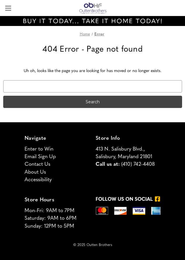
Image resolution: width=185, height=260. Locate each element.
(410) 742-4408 (138, 164)
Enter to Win (39, 149)
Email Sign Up (40, 156)
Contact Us (37, 164)
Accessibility (38, 179)
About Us (35, 172)
